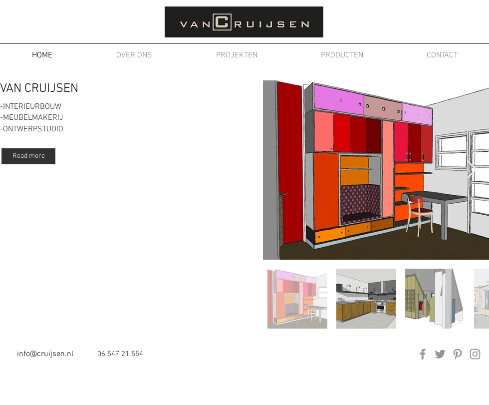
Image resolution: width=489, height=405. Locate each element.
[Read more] (28, 156)
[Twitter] (440, 354)
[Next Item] (472, 170)
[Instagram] (475, 354)
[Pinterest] (458, 354)
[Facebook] (423, 354)
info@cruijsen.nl (45, 354)
